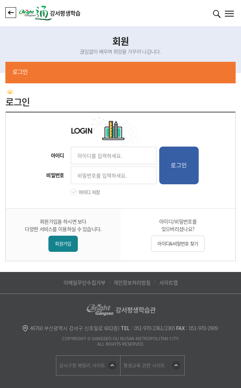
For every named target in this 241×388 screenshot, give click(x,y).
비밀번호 (55, 175)
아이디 (57, 155)
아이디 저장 (89, 192)
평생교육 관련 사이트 (144, 365)
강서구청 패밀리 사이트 (82, 365)
